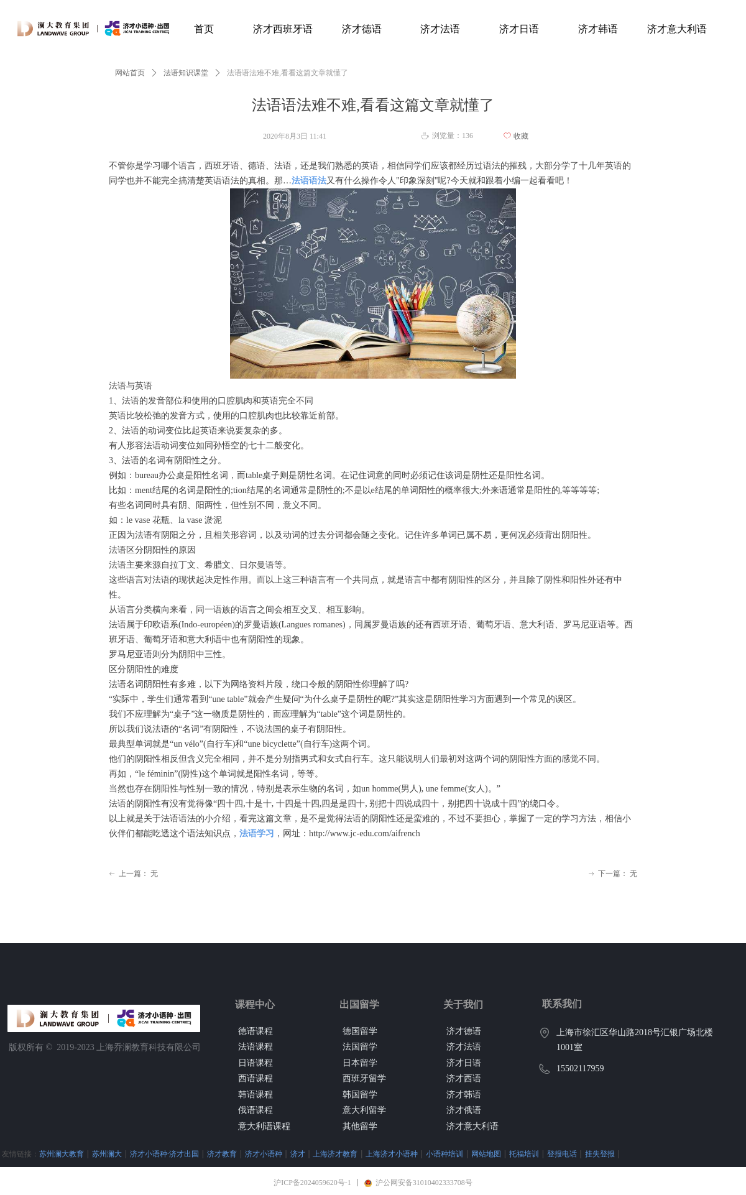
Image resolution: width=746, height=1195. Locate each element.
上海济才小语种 (392, 1153)
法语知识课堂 (185, 72)
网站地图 (486, 1153)
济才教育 (222, 1153)
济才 (297, 1153)
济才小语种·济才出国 (164, 1153)
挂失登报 (600, 1153)
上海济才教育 (335, 1153)
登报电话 (562, 1153)
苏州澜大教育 (61, 1153)
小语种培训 (444, 1153)
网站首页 (130, 72)
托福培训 (524, 1153)
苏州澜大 (107, 1153)
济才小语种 (263, 1153)
